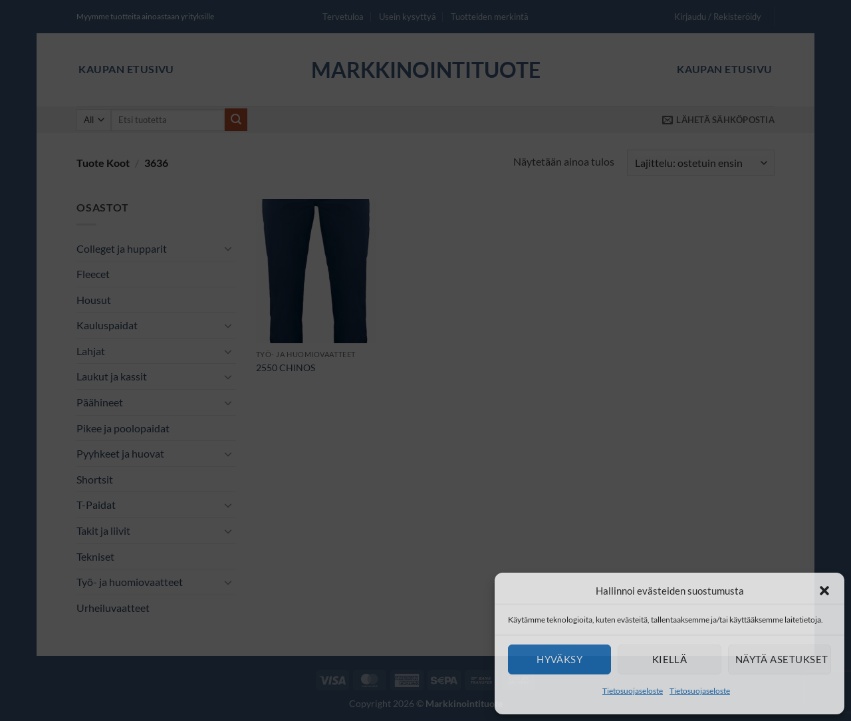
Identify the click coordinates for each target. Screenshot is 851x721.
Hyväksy (559, 659)
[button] (824, 590)
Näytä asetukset (781, 659)
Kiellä (669, 659)
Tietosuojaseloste (632, 691)
